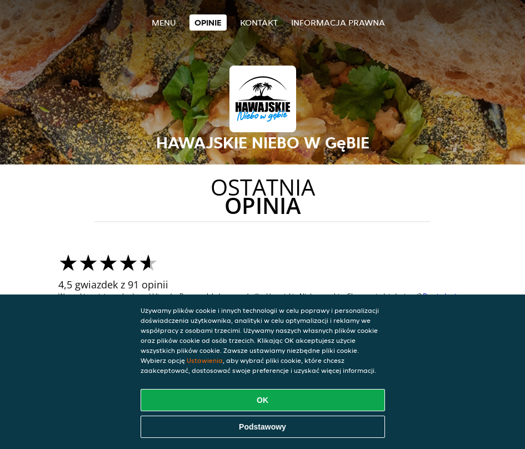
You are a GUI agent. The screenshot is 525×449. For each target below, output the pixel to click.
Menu (164, 22)
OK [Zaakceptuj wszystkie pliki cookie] (262, 400)
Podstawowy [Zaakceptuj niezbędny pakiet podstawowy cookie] (262, 426)
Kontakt (259, 22)
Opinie (208, 22)
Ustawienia (205, 360)
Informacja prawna (338, 22)
